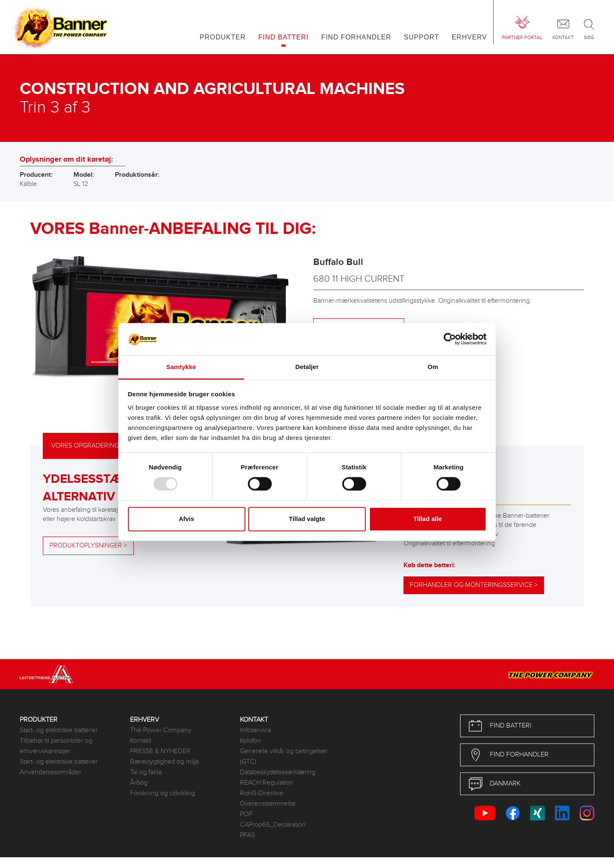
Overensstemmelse (268, 804)
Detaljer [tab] (307, 366)
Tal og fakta (146, 772)
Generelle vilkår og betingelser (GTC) (283, 756)
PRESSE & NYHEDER (160, 751)
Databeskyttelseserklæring (277, 772)
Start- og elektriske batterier (59, 730)
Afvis (186, 518)
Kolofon (250, 741)
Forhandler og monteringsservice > (474, 585)
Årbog (139, 783)
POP (246, 814)
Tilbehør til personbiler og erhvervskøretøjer (56, 746)
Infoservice (255, 730)
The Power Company (160, 730)
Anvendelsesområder (50, 772)
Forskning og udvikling (162, 793)
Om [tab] (432, 366)
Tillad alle (427, 518)
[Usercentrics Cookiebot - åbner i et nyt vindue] (450, 339)
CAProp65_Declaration (273, 825)
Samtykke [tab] (181, 366)
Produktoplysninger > (88, 546)
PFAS (247, 835)
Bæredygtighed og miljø (164, 762)
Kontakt (140, 741)
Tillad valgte (307, 518)
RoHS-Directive (262, 793)
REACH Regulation (266, 783)
